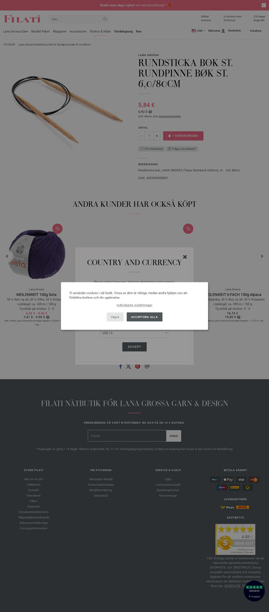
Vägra (115, 316)
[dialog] (134, 306)
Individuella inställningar (134, 305)
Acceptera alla (144, 316)
